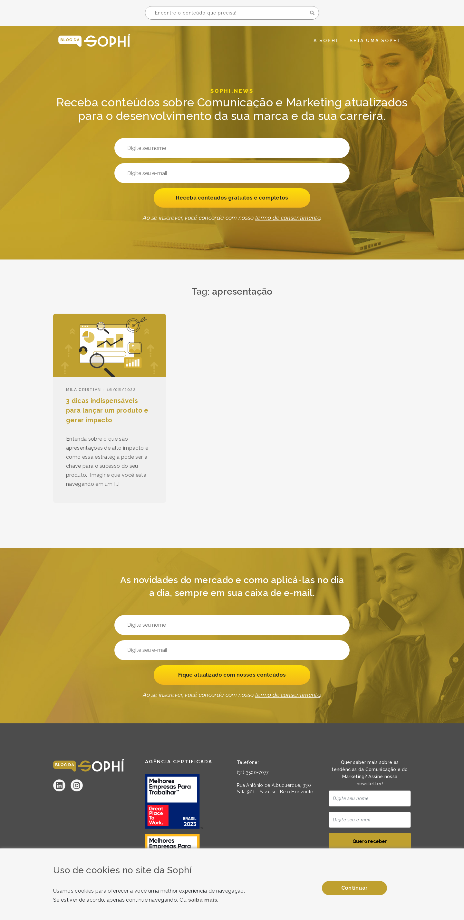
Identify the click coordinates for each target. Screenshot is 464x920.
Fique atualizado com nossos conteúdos (232, 675)
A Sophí (326, 40)
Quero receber (370, 842)
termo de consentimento (287, 218)
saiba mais (202, 900)
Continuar (354, 888)
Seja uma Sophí (375, 40)
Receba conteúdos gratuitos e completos (232, 198)
